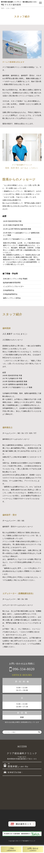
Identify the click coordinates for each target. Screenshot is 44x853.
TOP (2, 8)
